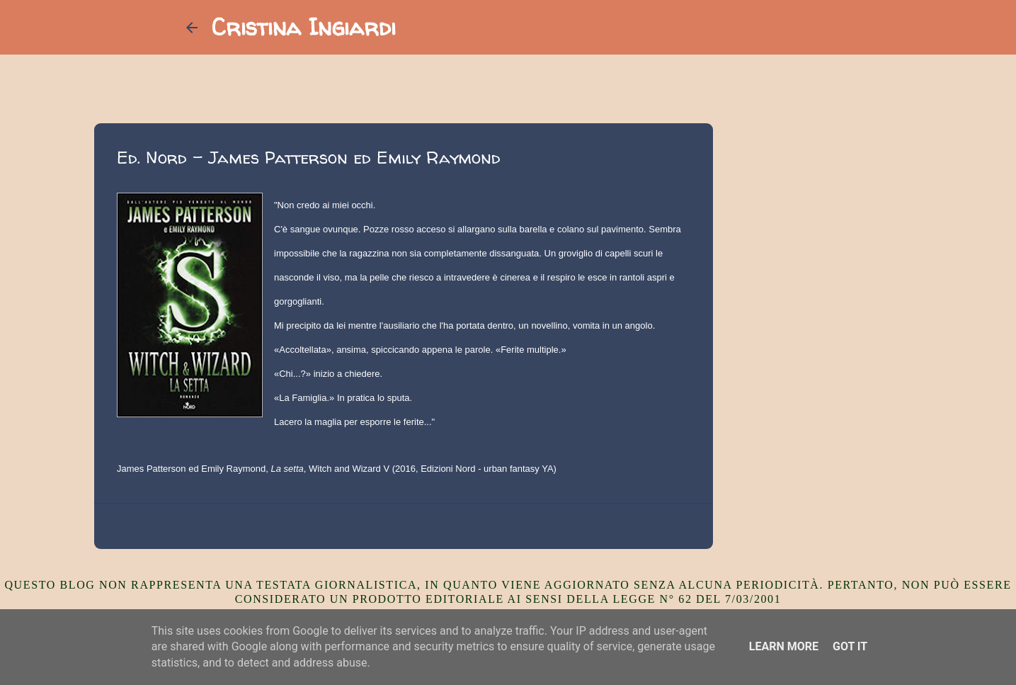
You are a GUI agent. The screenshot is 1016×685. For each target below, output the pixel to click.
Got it (850, 646)
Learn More (783, 646)
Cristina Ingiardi (304, 27)
